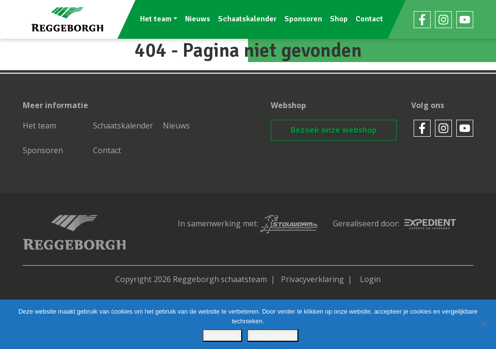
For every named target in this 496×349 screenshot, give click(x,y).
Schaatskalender (247, 19)
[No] (484, 324)
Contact (369, 19)
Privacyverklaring (312, 279)
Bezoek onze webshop (334, 130)
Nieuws (197, 19)
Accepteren (222, 335)
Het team (155, 19)
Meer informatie (272, 335)
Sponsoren (303, 19)
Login (370, 279)
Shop (339, 19)
